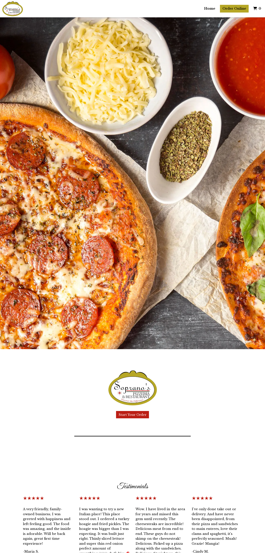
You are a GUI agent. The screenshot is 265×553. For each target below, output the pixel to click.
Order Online (234, 9)
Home (209, 9)
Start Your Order (132, 415)
